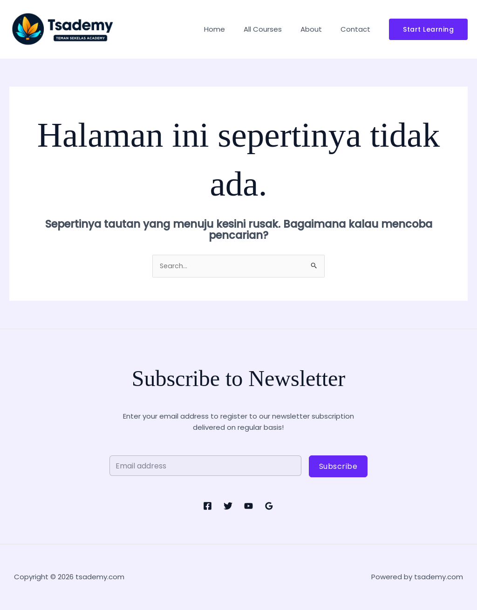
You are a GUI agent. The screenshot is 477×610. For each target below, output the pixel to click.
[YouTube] (248, 506)
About (318, 29)
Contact (358, 29)
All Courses (274, 29)
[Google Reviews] (269, 506)
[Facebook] (207, 506)
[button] (428, 29)
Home (230, 29)
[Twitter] (228, 506)
